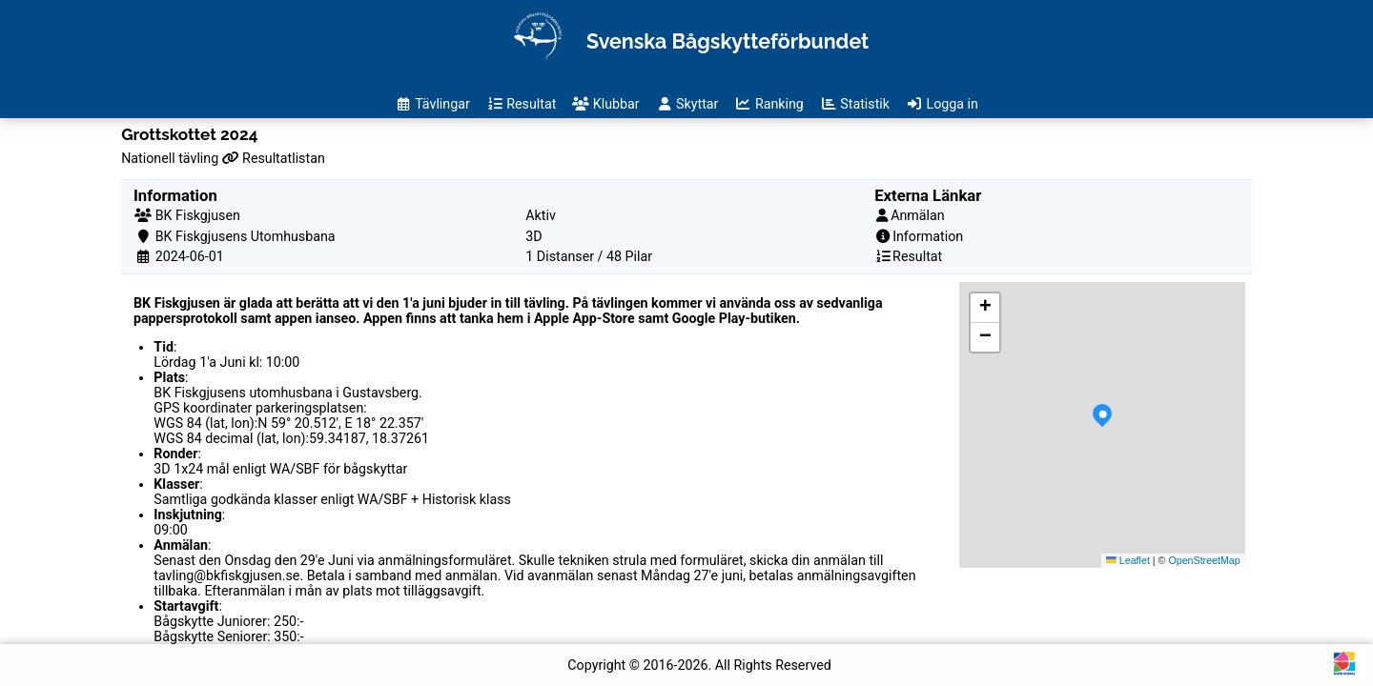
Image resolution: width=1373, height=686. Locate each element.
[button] (1102, 425)
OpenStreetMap (1204, 560)
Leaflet (1128, 560)
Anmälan (918, 215)
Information (927, 236)
